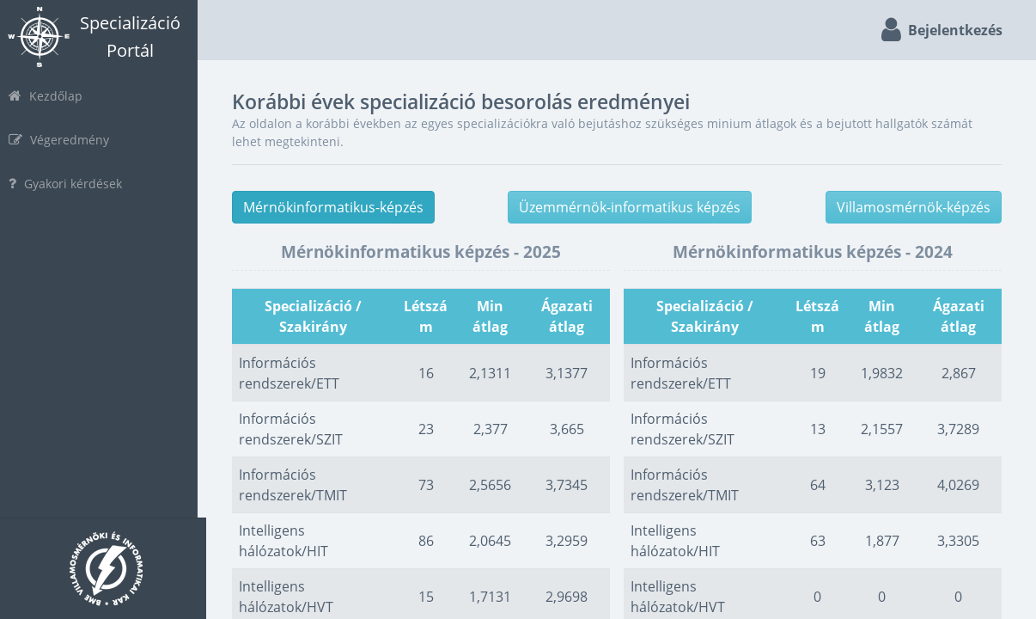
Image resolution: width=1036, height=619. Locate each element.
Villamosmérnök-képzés (913, 207)
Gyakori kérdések (74, 183)
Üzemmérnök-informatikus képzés (635, 207)
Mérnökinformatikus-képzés (342, 207)
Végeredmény (67, 140)
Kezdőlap (54, 96)
